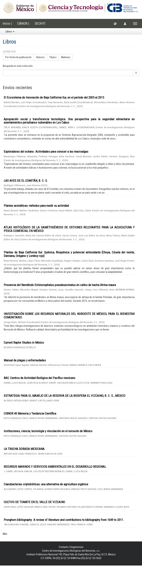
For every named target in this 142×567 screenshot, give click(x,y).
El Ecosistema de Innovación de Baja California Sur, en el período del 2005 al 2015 (54, 97)
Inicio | (7, 23)
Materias (65, 57)
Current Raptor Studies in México (24, 342)
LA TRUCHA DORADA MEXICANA (24, 449)
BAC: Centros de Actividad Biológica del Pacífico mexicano (39, 378)
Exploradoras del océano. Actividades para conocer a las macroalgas (46, 151)
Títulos (53, 57)
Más (5, 533)
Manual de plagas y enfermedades (25, 360)
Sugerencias (76, 547)
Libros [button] (10, 31)
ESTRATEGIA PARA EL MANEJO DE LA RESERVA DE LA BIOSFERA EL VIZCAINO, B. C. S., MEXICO (64, 396)
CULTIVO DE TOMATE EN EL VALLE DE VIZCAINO (34, 502)
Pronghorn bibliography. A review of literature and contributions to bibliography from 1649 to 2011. (64, 520)
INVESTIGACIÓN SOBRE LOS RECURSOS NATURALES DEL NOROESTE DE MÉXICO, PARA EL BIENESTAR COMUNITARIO (69, 315)
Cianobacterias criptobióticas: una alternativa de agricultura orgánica (46, 484)
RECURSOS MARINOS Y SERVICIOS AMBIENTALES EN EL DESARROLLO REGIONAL (55, 466)
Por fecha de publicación (18, 57)
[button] (115, 23)
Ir (136, 72)
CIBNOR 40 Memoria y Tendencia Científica (30, 413)
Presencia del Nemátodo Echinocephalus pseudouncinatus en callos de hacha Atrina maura (60, 285)
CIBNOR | (23, 23)
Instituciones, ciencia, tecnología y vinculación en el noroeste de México (48, 431)
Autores (40, 57)
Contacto (64, 547)
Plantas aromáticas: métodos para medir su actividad (36, 205)
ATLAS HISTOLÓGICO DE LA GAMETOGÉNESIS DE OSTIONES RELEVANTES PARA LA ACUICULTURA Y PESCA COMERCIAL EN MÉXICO (69, 229)
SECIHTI (40, 23)
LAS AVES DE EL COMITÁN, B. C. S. (26, 180)
